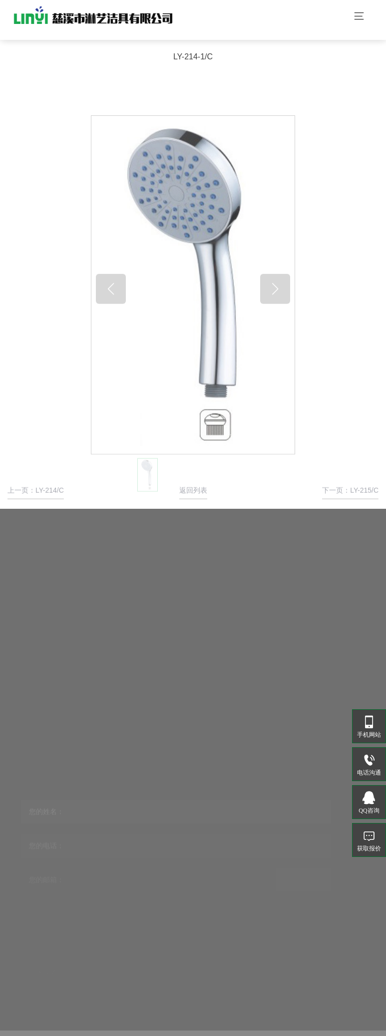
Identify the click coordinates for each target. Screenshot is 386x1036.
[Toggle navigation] (359, 17)
